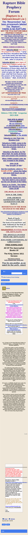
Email (5, 519)
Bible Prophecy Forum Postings (10, 277)
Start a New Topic (5, 280)
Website (13, 519)
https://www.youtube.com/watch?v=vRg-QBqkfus (14, 305)
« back (2, 531)
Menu (3, 271)
